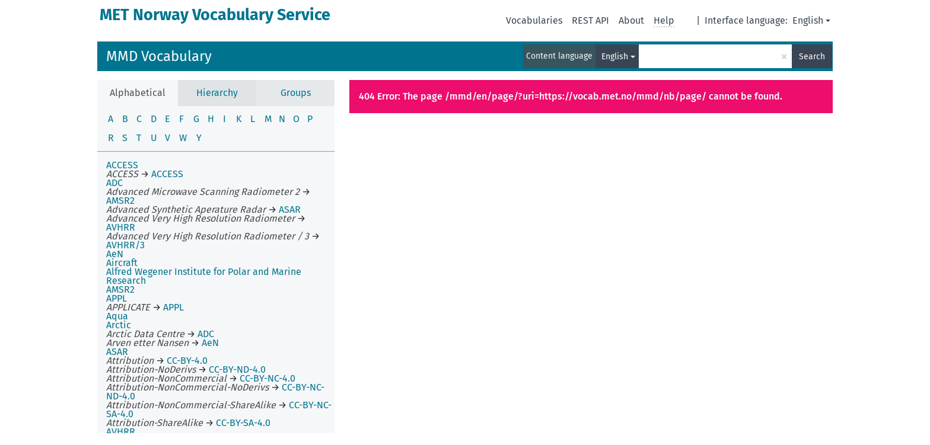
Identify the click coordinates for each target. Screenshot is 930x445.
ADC (114, 182)
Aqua (117, 316)
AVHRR (120, 431)
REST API (590, 20)
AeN (114, 254)
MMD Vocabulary (159, 56)
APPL (116, 298)
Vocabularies (534, 20)
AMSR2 (120, 289)
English (807, 20)
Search (812, 57)
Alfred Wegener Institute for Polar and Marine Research (203, 276)
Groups (296, 92)
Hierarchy (217, 92)
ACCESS (122, 165)
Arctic (118, 325)
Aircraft (122, 262)
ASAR (117, 351)
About (631, 20)
